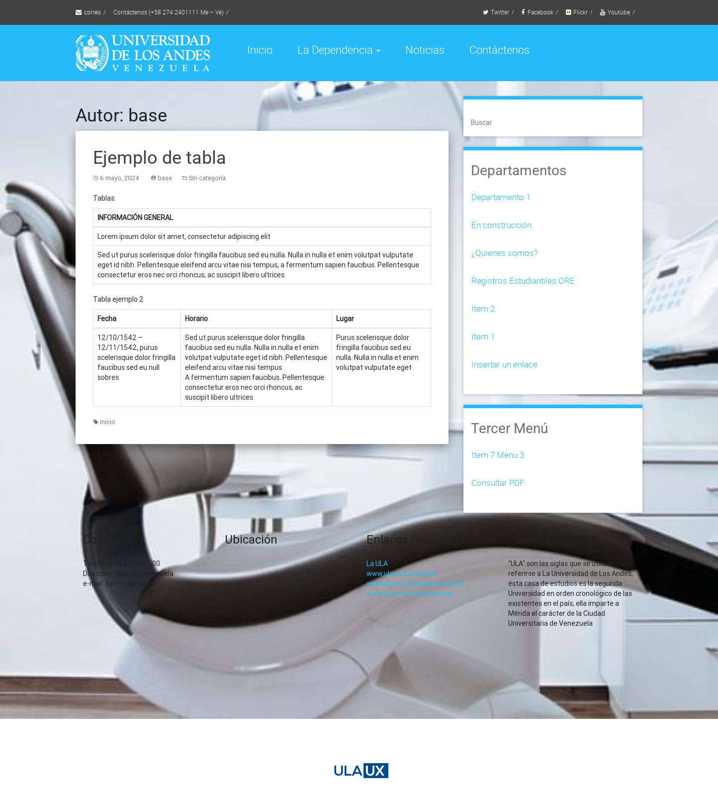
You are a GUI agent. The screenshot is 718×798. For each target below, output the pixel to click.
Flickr (580, 12)
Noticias (425, 49)
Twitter (500, 12)
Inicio (259, 49)
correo (92, 12)
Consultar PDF (498, 482)
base (165, 178)
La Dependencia (338, 49)
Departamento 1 (501, 197)
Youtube (619, 12)
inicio (107, 422)
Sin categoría (207, 178)
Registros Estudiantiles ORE (523, 280)
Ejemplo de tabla (159, 157)
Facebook (540, 12)
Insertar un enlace (504, 364)
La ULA (377, 563)
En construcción (501, 224)
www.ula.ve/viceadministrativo (415, 583)
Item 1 (483, 336)
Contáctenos (499, 49)
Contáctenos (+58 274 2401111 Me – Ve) (168, 12)
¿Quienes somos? (504, 252)
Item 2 (483, 308)
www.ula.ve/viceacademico (409, 593)
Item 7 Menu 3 (497, 454)
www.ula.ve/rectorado (401, 573)
